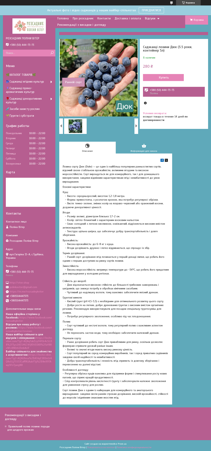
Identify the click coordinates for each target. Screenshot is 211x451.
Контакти (104, 18)
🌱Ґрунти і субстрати (20, 115)
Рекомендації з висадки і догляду (81, 25)
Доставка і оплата (128, 18)
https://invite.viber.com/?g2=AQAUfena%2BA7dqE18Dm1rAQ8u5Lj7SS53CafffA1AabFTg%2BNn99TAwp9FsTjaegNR (29, 360)
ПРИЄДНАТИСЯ (151, 10)
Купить (164, 77)
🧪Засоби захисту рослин (23, 109)
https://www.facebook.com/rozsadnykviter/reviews (29, 329)
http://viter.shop (19, 282)
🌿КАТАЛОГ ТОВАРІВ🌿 (21, 75)
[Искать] (52, 53)
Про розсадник (83, 18)
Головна (63, 18)
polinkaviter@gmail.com (23, 287)
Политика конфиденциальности (134, 447)
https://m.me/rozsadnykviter (27, 291)
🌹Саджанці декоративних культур (24, 100)
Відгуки (150, 18)
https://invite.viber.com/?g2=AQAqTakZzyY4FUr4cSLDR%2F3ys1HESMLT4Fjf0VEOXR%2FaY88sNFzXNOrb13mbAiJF (29, 343)
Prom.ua (122, 443)
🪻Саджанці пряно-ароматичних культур (20, 90)
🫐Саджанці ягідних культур (25, 81)
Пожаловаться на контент (101, 447)
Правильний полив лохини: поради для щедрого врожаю (28, 428)
